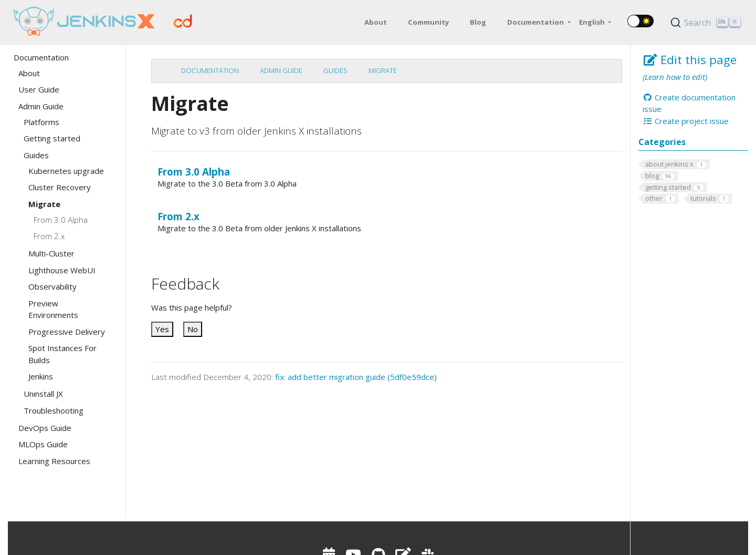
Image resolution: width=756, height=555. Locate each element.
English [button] (592, 22)
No (192, 329)
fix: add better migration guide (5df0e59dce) (356, 377)
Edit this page (690, 60)
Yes (162, 329)
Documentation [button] (536, 22)
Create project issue (686, 121)
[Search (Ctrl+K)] (707, 22)
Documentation (210, 70)
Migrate (383, 70)
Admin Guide (281, 70)
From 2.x (179, 216)
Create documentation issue (689, 103)
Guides (335, 70)
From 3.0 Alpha (194, 171)
